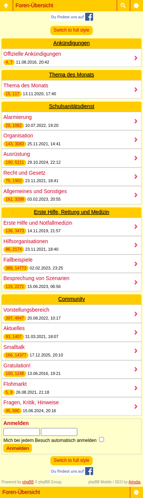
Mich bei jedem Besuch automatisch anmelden (53, 440)
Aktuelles (14, 328)
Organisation (18, 135)
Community (71, 299)
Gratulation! (16, 365)
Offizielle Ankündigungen (32, 54)
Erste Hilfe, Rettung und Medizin (71, 212)
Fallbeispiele (18, 260)
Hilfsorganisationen (25, 241)
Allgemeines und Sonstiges (35, 191)
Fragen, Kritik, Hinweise (31, 402)
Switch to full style (71, 30)
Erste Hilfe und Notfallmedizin (37, 223)
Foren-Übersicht (34, 5)
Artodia (135, 482)
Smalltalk (14, 347)
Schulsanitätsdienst (71, 106)
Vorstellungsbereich (26, 310)
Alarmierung (17, 117)
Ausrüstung (16, 154)
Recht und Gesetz (24, 173)
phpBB (28, 482)
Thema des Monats (71, 75)
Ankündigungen (71, 43)
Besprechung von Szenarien (36, 278)
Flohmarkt (15, 384)
